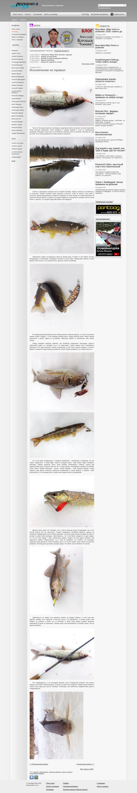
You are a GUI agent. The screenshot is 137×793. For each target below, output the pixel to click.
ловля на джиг (18, 143)
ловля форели (43, 772)
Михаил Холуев (17, 124)
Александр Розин (17, 107)
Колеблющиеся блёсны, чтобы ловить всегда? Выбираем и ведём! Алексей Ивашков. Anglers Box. (109, 61)
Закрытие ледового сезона (51, 62)
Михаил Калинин (17, 85)
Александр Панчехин (19, 101)
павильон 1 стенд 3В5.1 (103, 53)
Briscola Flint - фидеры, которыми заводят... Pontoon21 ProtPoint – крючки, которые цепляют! (110, 112)
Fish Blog (85, 14)
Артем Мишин (16, 98)
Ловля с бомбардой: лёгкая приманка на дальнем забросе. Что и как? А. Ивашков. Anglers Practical (109, 183)
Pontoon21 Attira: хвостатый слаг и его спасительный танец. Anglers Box (109, 165)
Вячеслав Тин (16, 119)
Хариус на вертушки (49, 56)
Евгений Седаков (17, 113)
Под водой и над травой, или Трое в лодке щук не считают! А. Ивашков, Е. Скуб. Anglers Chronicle (110, 149)
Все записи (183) (88, 64)
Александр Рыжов (18, 110)
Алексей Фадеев (17, 122)
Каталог (28, 14)
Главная (14, 19)
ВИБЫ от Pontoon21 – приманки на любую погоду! (109, 96)
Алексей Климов (17, 88)
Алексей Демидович (18, 79)
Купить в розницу (50, 14)
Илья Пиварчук (17, 104)
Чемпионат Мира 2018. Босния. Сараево (56, 55)
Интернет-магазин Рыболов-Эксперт (75, 789)
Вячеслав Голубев (18, 68)
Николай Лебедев (18, 96)
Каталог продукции (52, 786)
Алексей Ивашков (18, 82)
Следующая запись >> (85, 764)
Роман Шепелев (17, 130)
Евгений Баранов (17, 59)
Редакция (15, 50)
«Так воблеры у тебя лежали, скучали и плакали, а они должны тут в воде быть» (109, 157)
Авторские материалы (99, 14)
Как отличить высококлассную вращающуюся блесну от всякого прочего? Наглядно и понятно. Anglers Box (110, 133)
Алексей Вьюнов (17, 65)
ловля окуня (17, 146)
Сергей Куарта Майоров (16, 92)
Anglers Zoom (16, 53)
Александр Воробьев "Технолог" (41, 51)
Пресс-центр (18, 14)
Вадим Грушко (16, 74)
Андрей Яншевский (18, 133)
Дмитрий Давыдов (18, 76)
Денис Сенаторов (17, 116)
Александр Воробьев (19, 62)
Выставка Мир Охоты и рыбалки (107, 46)
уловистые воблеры (55, 772)
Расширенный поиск (104, 8)
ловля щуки (17, 149)
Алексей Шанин (17, 127)
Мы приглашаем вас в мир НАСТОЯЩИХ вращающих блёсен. (109, 140)
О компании (101, 783)
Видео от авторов (18, 37)
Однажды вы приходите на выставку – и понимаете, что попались (108, 37)
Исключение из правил (48, 70)
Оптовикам (37, 14)
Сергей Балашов (17, 56)
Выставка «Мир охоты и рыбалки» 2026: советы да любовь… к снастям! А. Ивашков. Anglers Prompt (108, 30)
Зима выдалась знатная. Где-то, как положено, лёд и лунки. (107, 103)
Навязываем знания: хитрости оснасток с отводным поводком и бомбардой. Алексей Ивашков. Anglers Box (106, 80)
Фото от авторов (17, 40)
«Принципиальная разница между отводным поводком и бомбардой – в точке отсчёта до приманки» (110, 191)
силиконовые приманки (17, 153)
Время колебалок (48, 60)
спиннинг (16, 157)
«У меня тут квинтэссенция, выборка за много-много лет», (108, 87)
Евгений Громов (17, 71)
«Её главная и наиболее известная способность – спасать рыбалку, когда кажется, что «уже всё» (108, 173)
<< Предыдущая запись (39, 764)
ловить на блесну (67, 772)
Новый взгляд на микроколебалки (54, 58)
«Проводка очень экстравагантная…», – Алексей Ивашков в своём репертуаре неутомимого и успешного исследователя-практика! (109, 69)
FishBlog (66, 783)
